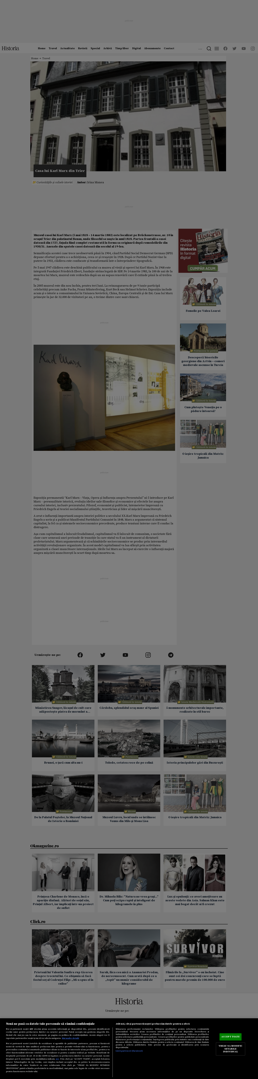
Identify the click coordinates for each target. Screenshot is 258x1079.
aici (57, 1058)
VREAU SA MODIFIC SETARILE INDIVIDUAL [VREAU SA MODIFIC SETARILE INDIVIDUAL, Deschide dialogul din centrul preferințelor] (230, 1048)
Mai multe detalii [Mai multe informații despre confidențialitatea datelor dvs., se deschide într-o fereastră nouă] (70, 1038)
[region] (129, 1048)
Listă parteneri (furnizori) (129, 1051)
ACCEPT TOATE (230, 1036)
